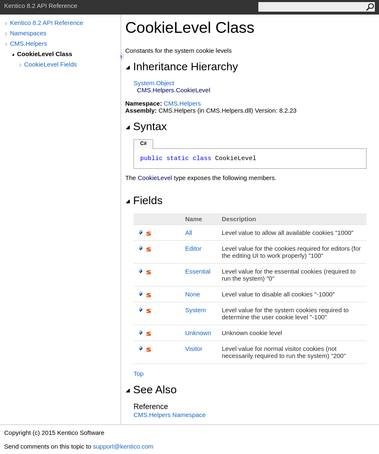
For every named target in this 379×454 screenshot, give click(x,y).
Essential (198, 271)
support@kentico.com (123, 446)
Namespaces (28, 33)
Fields (144, 200)
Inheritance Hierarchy (181, 66)
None (192, 294)
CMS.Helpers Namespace (170, 414)
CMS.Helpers (28, 43)
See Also (151, 389)
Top (139, 373)
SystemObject (154, 82)
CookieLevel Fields (50, 64)
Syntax (146, 126)
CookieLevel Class (44, 53)
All (188, 232)
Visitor (193, 348)
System (195, 309)
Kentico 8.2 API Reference (46, 22)
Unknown (198, 332)
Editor (193, 248)
